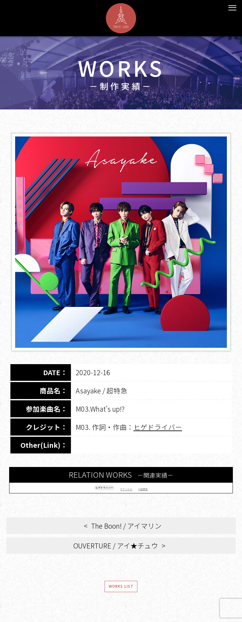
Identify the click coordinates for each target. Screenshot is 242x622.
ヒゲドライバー (158, 427)
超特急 (167, 490)
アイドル (136, 490)
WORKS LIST (121, 597)
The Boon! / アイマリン (126, 531)
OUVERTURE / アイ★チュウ (115, 551)
